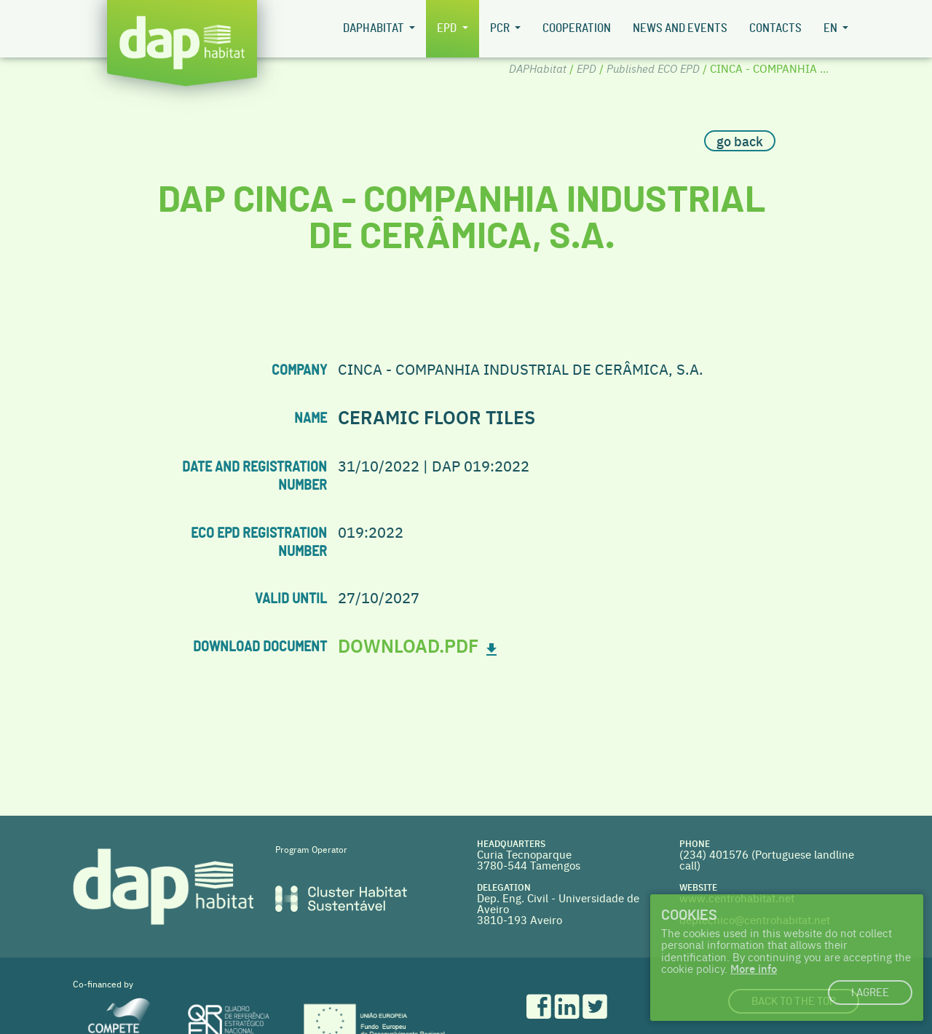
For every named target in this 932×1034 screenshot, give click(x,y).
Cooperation (576, 28)
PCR (501, 28)
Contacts (775, 28)
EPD (448, 28)
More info (753, 968)
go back (739, 141)
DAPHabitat (374, 28)
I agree (870, 992)
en (832, 28)
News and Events (680, 28)
